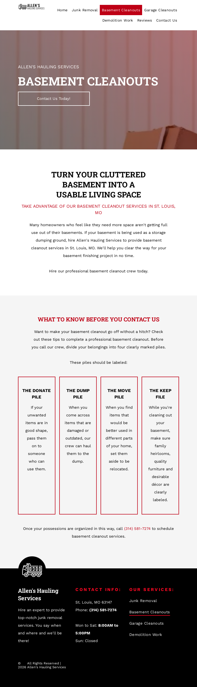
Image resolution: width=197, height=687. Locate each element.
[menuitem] (62, 10)
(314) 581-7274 (137, 528)
